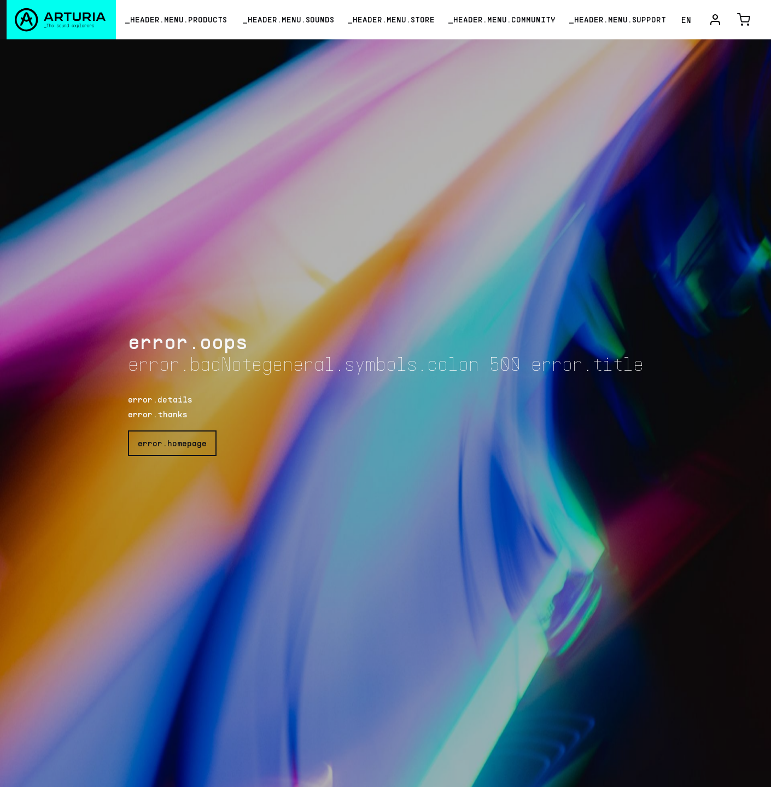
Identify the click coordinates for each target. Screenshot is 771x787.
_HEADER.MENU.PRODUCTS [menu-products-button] (176, 19)
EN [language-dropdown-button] (686, 20)
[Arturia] (58, 19)
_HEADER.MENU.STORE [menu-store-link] (391, 19)
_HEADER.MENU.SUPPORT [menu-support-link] (617, 19)
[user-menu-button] (715, 20)
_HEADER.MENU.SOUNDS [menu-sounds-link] (288, 19)
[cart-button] (743, 19)
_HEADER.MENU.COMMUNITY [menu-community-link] (502, 19)
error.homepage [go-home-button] (172, 443)
